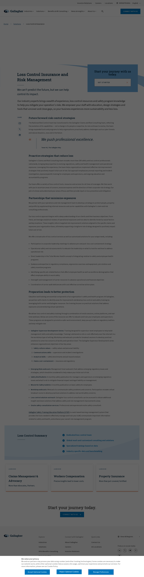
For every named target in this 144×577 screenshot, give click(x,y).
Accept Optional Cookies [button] (37, 572)
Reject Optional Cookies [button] (69, 572)
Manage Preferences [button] (101, 572)
